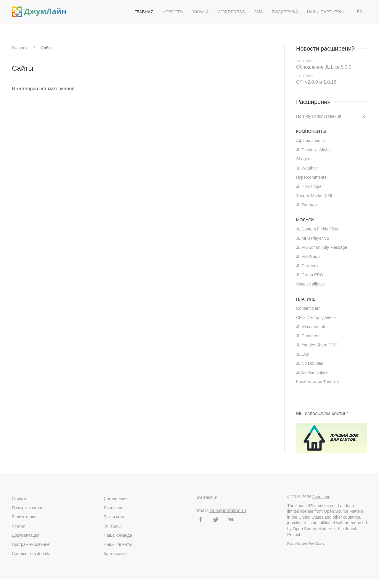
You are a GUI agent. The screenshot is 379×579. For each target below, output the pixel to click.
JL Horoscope (309, 186)
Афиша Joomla (310, 140)
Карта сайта (115, 553)
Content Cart (307, 308)
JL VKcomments (311, 326)
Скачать (20, 498)
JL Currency (307, 265)
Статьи (18, 526)
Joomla (200, 11)
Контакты (112, 526)
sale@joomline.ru (227, 510)
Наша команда (118, 535)
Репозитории (24, 517)
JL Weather (306, 168)
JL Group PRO (309, 274)
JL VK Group (308, 256)
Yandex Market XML (314, 195)
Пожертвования (27, 507)
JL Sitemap (306, 204)
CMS (258, 11)
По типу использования (318, 116)
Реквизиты (114, 517)
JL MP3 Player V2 (312, 238)
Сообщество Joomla (31, 553)
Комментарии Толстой (317, 381)
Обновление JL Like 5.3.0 (323, 67)
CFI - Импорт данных (316, 317)
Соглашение (116, 498)
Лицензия (113, 507)
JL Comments (309, 335)
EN (360, 11)
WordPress (231, 11)
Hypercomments (311, 177)
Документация (25, 535)
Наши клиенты (118, 544)
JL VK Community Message (321, 247)
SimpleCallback (310, 284)
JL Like (302, 354)
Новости (172, 11)
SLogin (302, 159)
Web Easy (315, 543)
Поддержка (285, 11)
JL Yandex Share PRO (317, 345)
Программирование (30, 544)
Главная (143, 11)
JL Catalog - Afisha (313, 149)
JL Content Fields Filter (317, 229)
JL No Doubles (309, 363)
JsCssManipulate (312, 372)
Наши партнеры (325, 11)
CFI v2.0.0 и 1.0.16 (316, 82)
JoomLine (321, 496)
